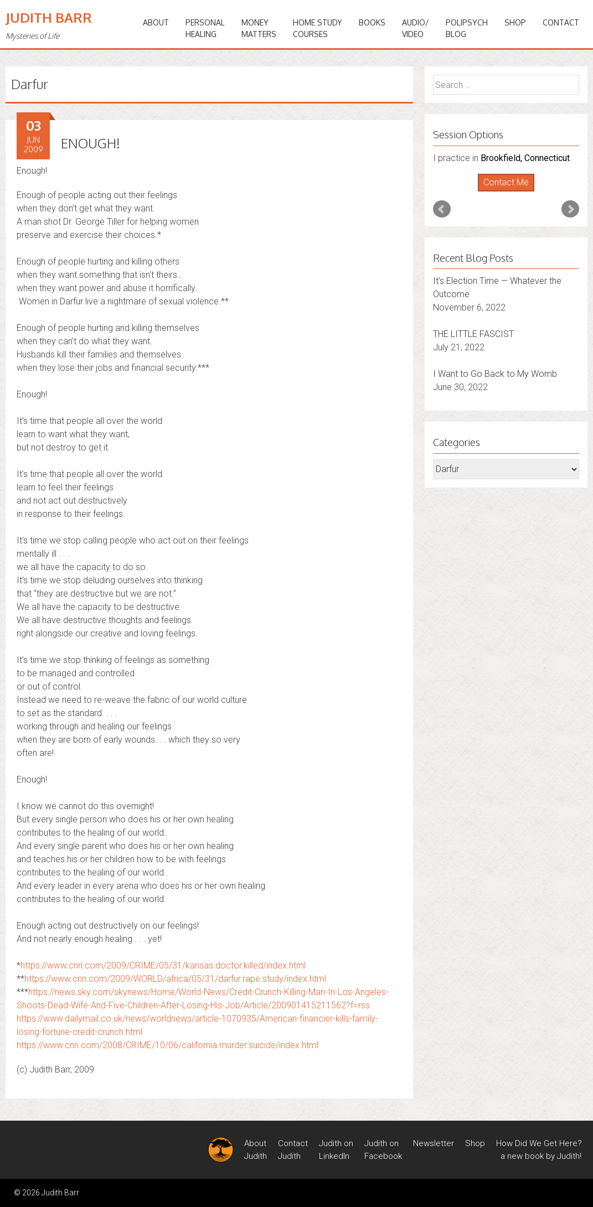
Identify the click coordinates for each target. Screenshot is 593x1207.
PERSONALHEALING (205, 28)
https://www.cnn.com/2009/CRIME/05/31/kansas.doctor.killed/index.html (163, 965)
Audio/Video (415, 28)
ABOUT (156, 22)
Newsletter (433, 1143)
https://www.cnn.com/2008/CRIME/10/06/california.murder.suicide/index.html (167, 1045)
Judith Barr (49, 17)
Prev (442, 209)
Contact (561, 22)
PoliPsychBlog (467, 28)
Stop (510, 192)
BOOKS (372, 22)
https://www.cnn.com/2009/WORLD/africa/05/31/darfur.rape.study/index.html (175, 978)
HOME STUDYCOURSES (317, 28)
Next (570, 209)
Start (501, 192)
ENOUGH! (90, 143)
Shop (515, 22)
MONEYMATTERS (258, 28)
